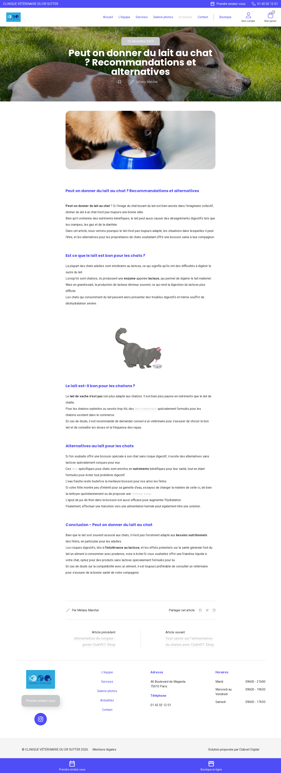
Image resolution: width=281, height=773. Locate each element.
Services (142, 17)
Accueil (108, 17)
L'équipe (124, 17)
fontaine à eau (141, 494)
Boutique (225, 17)
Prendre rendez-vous (40, 701)
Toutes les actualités (20, 32)
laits (75, 469)
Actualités (185, 17)
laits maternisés (146, 409)
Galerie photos (163, 17)
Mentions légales (104, 749)
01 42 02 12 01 (160, 705)
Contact (203, 17)
